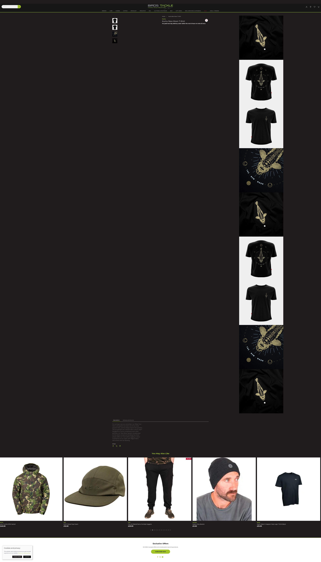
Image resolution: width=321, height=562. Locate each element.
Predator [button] (143, 10)
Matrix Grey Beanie (199, 524)
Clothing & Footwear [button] (160, 10)
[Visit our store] (310, 7)
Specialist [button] (134, 10)
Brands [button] (104, 10)
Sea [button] (150, 10)
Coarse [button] (118, 10)
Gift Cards (179, 10)
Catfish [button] (125, 10)
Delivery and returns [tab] (128, 420)
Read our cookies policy (24, 553)
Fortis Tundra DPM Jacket (8, 524)
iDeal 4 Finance (214, 10)
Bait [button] (171, 10)
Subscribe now (160, 551)
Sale (205, 10)
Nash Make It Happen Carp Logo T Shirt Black (272, 524)
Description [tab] (116, 420)
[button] (314, 7)
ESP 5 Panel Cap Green (71, 524)
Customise (27, 556)
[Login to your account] (306, 7)
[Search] (11, 6)
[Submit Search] (19, 6)
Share (114, 444)
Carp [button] (111, 10)
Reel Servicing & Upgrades (193, 10)
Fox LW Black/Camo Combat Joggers (140, 524)
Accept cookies (17, 556)
